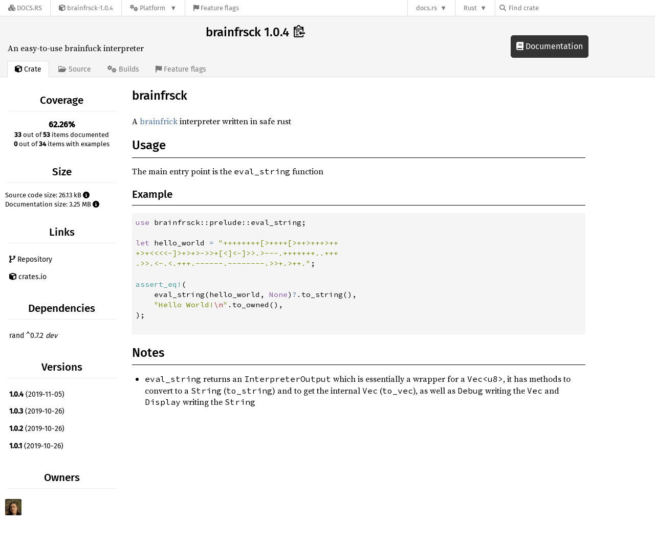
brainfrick (159, 121)
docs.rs (426, 8)
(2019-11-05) (36, 394)
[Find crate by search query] (551, 8)
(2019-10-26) (36, 411)
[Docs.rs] (25, 8)
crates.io (28, 276)
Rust (470, 8)
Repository (30, 259)
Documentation (549, 46)
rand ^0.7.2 (33, 335)
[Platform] (153, 8)
